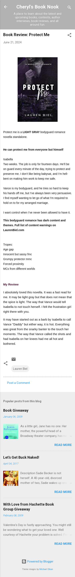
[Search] (69, 8)
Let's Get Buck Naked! (21, 457)
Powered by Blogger (37, 561)
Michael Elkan (46, 569)
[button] (69, 36)
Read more (63, 445)
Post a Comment (18, 383)
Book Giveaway (15, 410)
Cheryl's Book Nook (37, 7)
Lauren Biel (20, 369)
